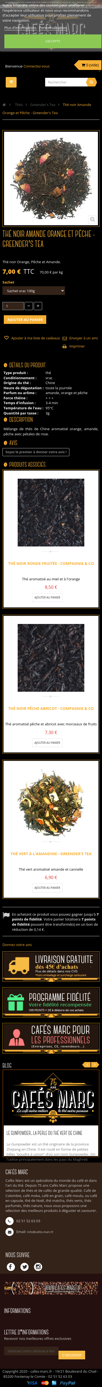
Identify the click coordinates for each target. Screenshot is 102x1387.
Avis (13, 443)
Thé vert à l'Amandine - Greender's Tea (51, 853)
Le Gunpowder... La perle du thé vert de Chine (44, 1133)
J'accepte (53, 41)
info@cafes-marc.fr (40, 1232)
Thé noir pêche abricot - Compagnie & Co (51, 708)
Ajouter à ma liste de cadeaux (35, 338)
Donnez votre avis (17, 944)
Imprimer (77, 346)
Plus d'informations (20, 27)
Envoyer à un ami (83, 338)
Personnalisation (53, 27)
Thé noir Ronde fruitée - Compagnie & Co (51, 563)
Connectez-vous (36, 66)
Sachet (8, 282)
